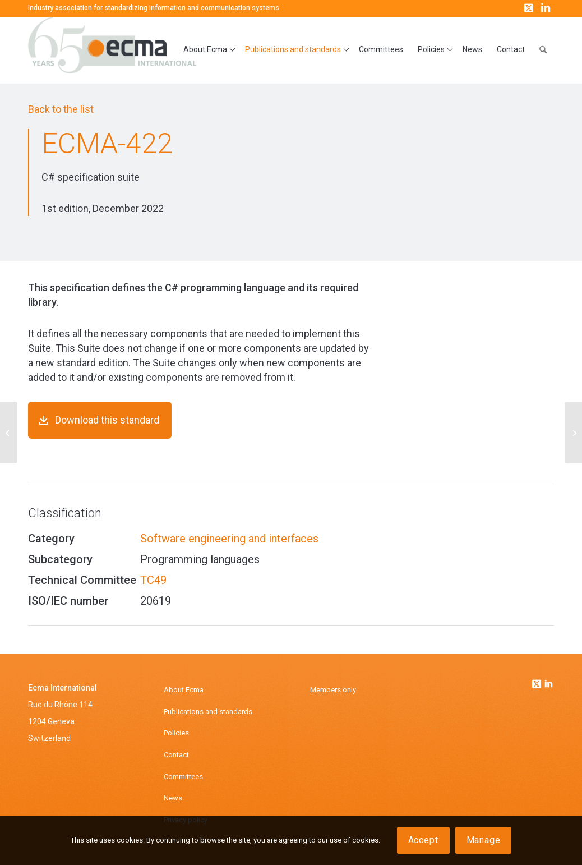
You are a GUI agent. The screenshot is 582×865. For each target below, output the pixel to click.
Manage (483, 840)
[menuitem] (207, 50)
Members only (333, 689)
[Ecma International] (112, 50)
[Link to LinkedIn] (544, 7)
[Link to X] (527, 7)
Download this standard (107, 420)
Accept (423, 840)
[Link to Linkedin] (549, 685)
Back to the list (61, 109)
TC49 (153, 580)
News (173, 798)
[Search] (543, 50)
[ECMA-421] (8, 432)
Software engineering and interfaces (229, 538)
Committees (183, 776)
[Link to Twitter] (537, 681)
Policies (176, 733)
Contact (176, 755)
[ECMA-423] (573, 432)
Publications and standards (208, 711)
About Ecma (184, 689)
